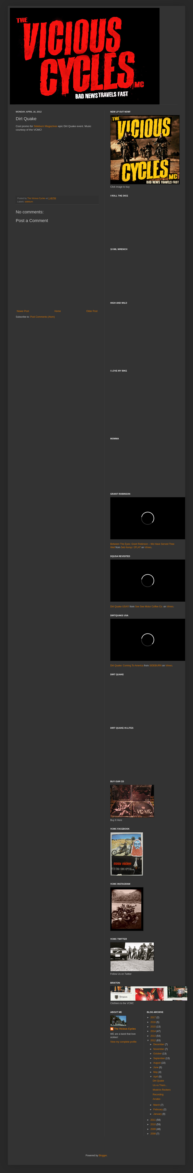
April (156, 1076)
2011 (153, 1120)
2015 (153, 1026)
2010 (153, 1124)
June (156, 1067)
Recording (158, 1094)
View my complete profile (123, 1041)
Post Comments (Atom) (42, 316)
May (155, 1072)
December (159, 1044)
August (157, 1062)
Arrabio (156, 1099)
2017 (153, 1017)
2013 (153, 1036)
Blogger (103, 1155)
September (159, 1058)
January (157, 1114)
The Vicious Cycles (125, 1028)
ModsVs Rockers (162, 1089)
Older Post (91, 311)
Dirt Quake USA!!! (119, 606)
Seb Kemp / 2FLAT (131, 547)
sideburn (29, 201)
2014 (153, 1031)
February (158, 1109)
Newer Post (23, 311)
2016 (153, 1022)
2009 (153, 1129)
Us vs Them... (160, 1085)
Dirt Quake (158, 1080)
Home (58, 311)
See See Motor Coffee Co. (149, 606)
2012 (153, 1040)
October (157, 1053)
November (159, 1049)
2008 (153, 1133)
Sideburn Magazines (45, 126)
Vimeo (148, 547)
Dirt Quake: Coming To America (126, 665)
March (157, 1105)
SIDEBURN (155, 665)
